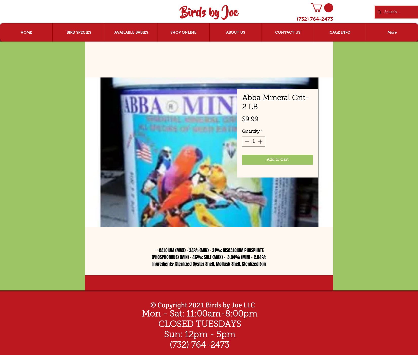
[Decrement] (246, 141)
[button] (322, 7)
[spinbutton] (253, 141)
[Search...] (400, 12)
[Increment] (261, 141)
